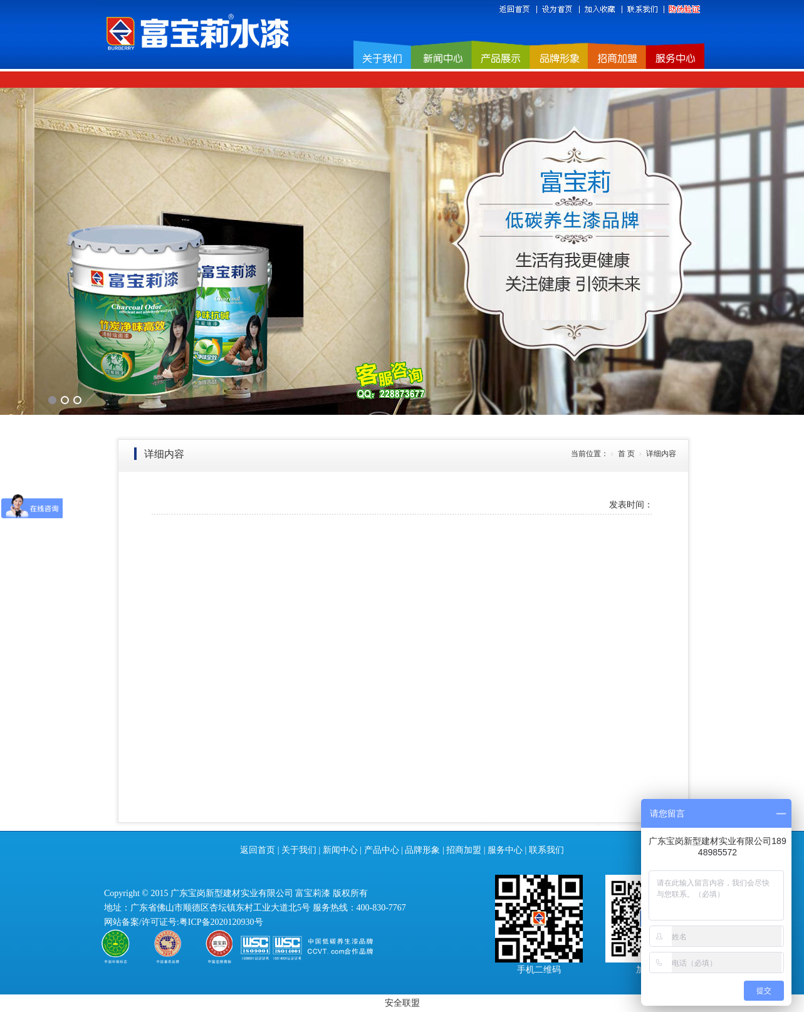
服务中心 (505, 850)
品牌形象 (422, 850)
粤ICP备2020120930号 (221, 922)
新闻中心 (340, 850)
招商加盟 (463, 850)
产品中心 (381, 850)
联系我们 (546, 850)
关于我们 (298, 850)
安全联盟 (402, 1003)
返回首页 (257, 850)
